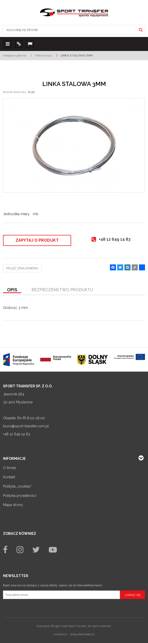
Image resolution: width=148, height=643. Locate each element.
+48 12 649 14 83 (16, 434)
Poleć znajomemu (22, 268)
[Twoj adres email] (61, 595)
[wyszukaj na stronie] (69, 29)
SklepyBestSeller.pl (82, 634)
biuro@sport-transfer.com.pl (26, 426)
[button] (12, 290)
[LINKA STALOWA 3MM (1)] (74, 145)
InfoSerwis (60, 634)
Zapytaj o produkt (37, 240)
